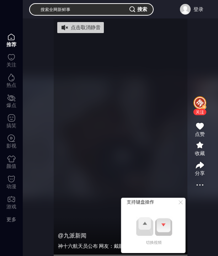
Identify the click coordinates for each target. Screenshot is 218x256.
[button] (200, 112)
